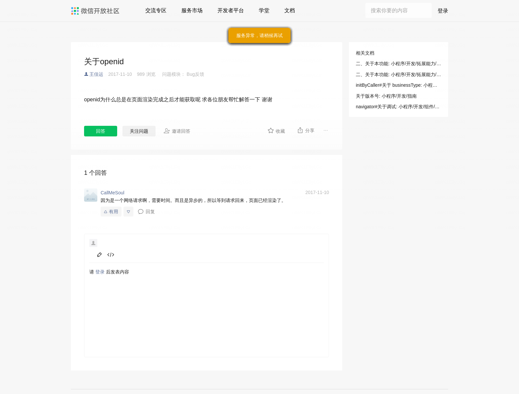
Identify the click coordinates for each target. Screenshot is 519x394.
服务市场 (192, 10)
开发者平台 (230, 10)
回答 (100, 131)
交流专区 (155, 10)
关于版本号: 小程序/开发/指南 (386, 96)
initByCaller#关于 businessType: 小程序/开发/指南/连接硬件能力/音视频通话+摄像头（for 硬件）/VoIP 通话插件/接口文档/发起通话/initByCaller (398, 85)
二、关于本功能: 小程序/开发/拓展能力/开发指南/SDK (398, 63)
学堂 (264, 10)
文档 (289, 10)
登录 (443, 11)
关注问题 (139, 131)
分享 (305, 130)
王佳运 (96, 74)
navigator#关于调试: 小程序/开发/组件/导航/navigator (398, 106)
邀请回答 (177, 130)
